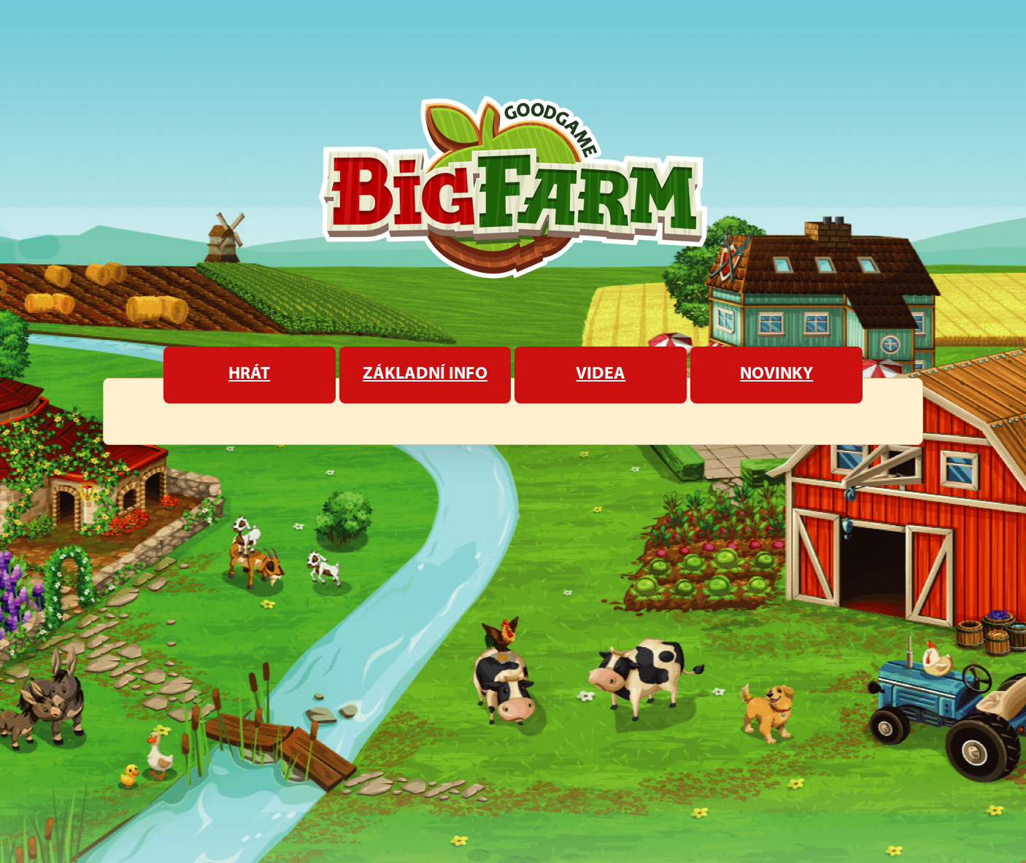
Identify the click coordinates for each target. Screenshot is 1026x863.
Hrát (249, 374)
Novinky (776, 374)
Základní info (425, 374)
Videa (600, 374)
